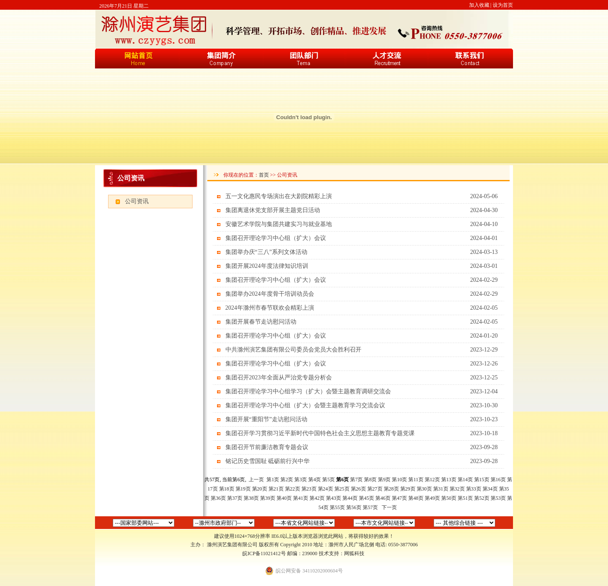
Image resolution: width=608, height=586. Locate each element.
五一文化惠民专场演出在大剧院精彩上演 (278, 196)
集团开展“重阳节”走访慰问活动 (266, 419)
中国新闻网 (465, 523)
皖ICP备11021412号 (263, 553)
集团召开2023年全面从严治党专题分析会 (278, 377)
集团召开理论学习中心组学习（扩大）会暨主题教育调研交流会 (308, 391)
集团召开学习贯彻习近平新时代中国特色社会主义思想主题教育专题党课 (320, 433)
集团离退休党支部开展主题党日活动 (272, 210)
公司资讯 (137, 201)
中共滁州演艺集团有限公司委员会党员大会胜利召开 (293, 349)
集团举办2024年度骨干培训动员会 (269, 294)
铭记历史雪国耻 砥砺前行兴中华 (267, 461)
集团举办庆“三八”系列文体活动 (266, 252)
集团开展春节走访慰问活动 (260, 322)
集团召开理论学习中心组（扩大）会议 (275, 238)
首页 (264, 175)
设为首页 (503, 5)
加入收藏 (479, 5)
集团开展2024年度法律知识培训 (266, 266)
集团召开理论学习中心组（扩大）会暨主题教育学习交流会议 (305, 405)
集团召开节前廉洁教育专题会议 (266, 447)
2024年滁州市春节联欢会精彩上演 (269, 308)
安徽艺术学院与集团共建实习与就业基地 (278, 224)
